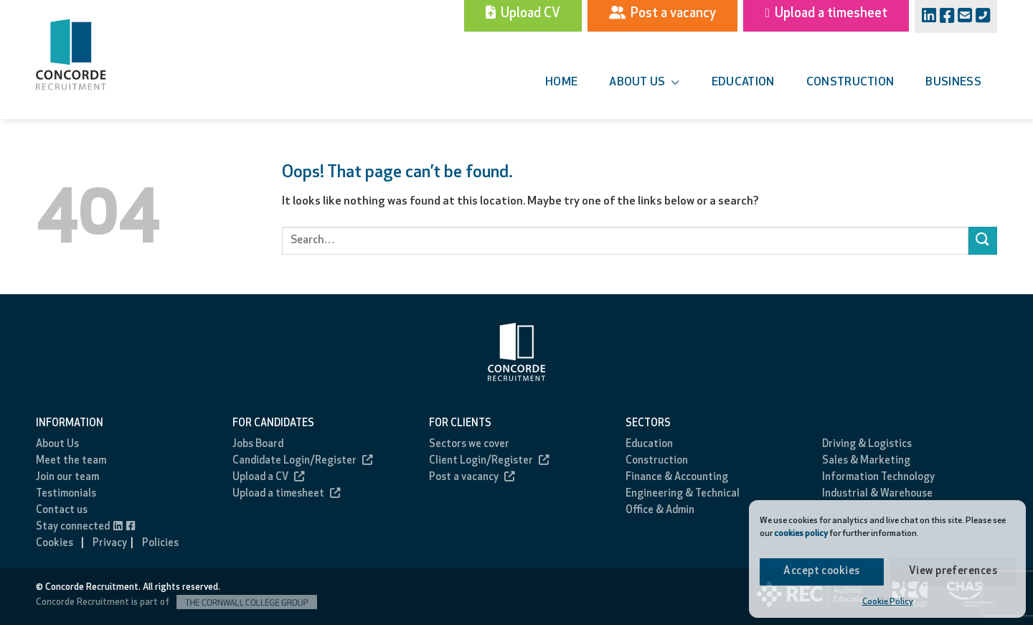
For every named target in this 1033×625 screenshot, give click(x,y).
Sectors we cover (469, 444)
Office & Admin (660, 510)
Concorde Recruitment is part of (176, 602)
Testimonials (66, 494)
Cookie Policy (887, 602)
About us (644, 83)
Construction (850, 82)
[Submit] (982, 241)
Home (561, 82)
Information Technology (878, 477)
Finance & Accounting (677, 477)
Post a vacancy (471, 477)
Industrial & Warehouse (877, 494)
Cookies (54, 543)
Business (953, 82)
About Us (57, 444)
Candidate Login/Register (302, 461)
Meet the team (71, 461)
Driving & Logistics (867, 444)
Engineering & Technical (683, 494)
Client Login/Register (489, 461)
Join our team (67, 477)
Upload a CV (268, 477)
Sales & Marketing (866, 461)
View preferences (953, 571)
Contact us (62, 510)
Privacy (110, 543)
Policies (160, 543)
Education (743, 82)
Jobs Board (257, 444)
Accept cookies (821, 571)
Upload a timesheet (286, 494)
